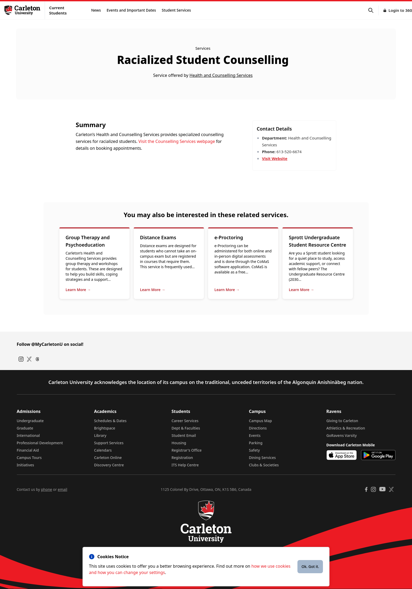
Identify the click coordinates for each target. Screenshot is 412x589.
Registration (182, 457)
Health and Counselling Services (221, 75)
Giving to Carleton (342, 420)
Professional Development (40, 442)
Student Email (184, 435)
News (96, 10)
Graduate (25, 428)
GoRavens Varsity (341, 435)
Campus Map (260, 420)
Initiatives (25, 464)
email (62, 489)
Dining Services (262, 457)
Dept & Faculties (186, 428)
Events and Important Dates (131, 10)
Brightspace (104, 428)
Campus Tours (29, 457)
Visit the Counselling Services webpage (176, 141)
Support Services (108, 442)
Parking (255, 442)
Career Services (185, 420)
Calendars (103, 450)
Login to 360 (400, 10)
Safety (254, 450)
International (28, 435)
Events (254, 435)
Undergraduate (30, 420)
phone (46, 489)
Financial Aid (28, 450)
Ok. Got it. (310, 566)
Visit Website (274, 158)
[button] (373, 10)
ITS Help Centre (185, 464)
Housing (179, 442)
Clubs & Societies (264, 464)
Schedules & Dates (110, 420)
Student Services (176, 10)
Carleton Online (108, 457)
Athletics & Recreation (345, 428)
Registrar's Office (187, 450)
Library (100, 435)
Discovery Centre (109, 464)
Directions (258, 428)
